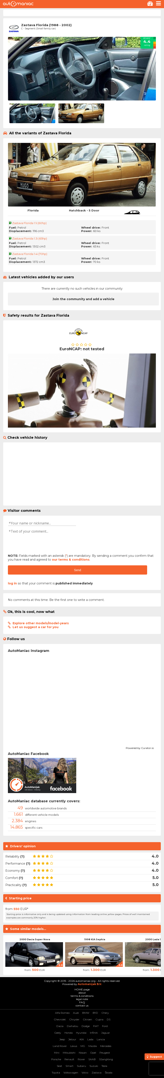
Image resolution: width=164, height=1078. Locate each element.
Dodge (86, 1026)
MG (83, 1046)
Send (77, 570)
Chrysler (74, 1019)
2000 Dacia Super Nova (34, 939)
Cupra (99, 1019)
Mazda (92, 1046)
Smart (69, 1066)
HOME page (82, 989)
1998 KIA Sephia (94, 939)
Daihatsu (72, 1026)
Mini (56, 1052)
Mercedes (105, 1046)
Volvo (85, 1072)
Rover (81, 1059)
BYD (95, 1012)
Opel (93, 1052)
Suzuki (93, 1066)
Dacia (59, 1026)
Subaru (81, 1066)
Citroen (87, 1019)
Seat (59, 1066)
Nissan (83, 1052)
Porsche (56, 1059)
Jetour (72, 1039)
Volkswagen (70, 1072)
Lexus (73, 1046)
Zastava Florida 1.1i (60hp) (29, 223)
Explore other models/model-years (41, 623)
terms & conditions (82, 995)
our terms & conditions (70, 559)
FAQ (82, 1002)
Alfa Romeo (62, 1012)
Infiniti (94, 1032)
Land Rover (60, 1046)
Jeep (62, 1039)
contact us (82, 1005)
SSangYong (106, 1059)
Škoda (108, 1072)
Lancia (101, 1039)
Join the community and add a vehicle (83, 299)
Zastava (96, 1072)
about (82, 992)
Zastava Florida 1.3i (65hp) (29, 238)
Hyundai (81, 1032)
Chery (105, 1012)
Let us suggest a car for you (36, 627)
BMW (85, 1012)
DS (108, 1019)
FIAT (96, 1026)
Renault (69, 1059)
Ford (105, 1026)
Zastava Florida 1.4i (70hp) (29, 254)
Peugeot (105, 1052)
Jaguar (105, 1032)
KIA (82, 1039)
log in (12, 583)
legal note (82, 999)
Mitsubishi (69, 1052)
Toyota (56, 1072)
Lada (90, 1039)
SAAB (92, 1059)
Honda (68, 1032)
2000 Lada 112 (154, 939)
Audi (76, 1012)
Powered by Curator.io (140, 747)
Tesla (104, 1066)
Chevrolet (60, 1019)
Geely (57, 1032)
